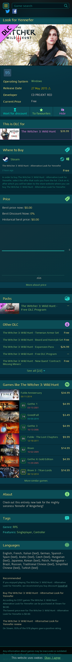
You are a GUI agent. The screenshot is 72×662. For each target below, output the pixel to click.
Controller (39, 532)
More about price (36, 284)
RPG (15, 527)
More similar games (36, 480)
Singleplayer (24, 532)
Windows (36, 81)
